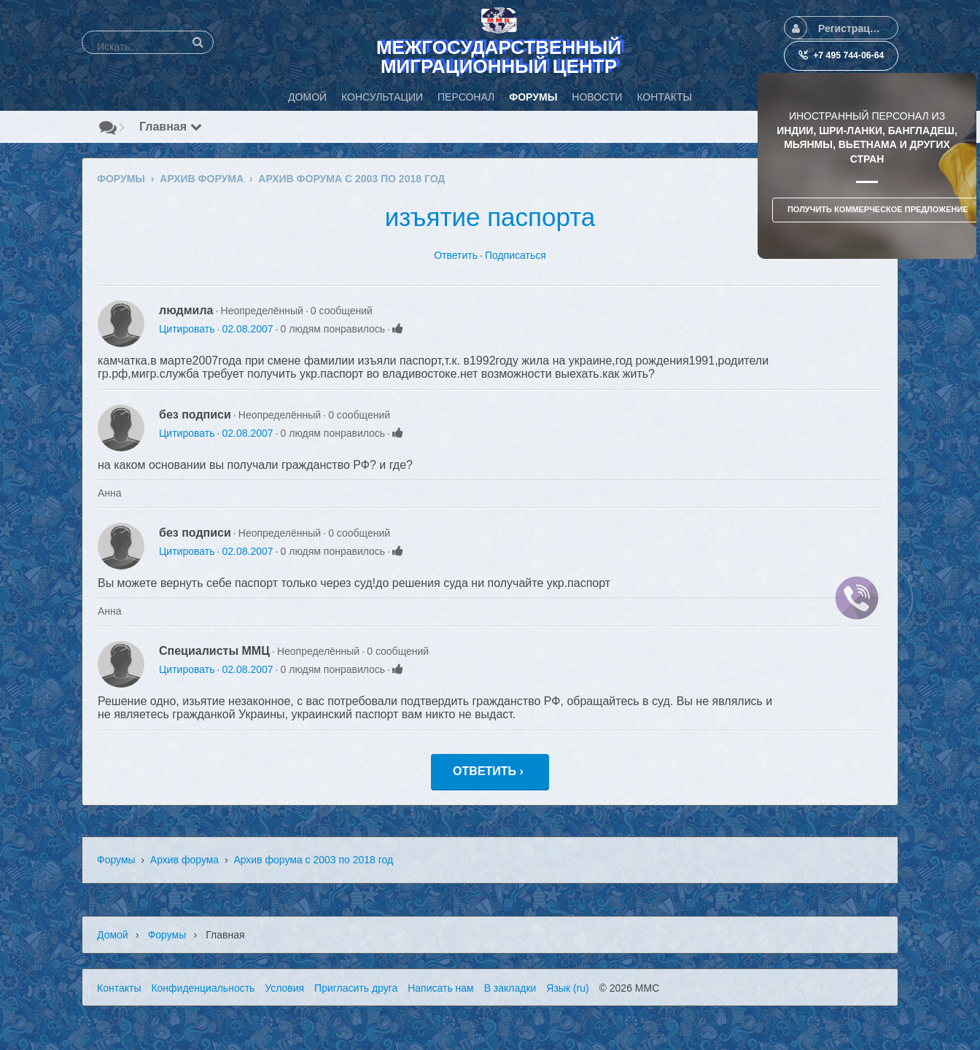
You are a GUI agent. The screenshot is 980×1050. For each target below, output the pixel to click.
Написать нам (441, 988)
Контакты (119, 988)
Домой (112, 935)
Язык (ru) (567, 988)
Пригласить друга (355, 988)
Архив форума (184, 860)
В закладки (510, 988)
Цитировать (186, 329)
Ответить (456, 255)
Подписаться (515, 255)
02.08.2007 (247, 329)
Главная (170, 126)
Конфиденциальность (202, 988)
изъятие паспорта (490, 217)
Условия (284, 988)
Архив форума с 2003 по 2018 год (313, 860)
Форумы (116, 860)
